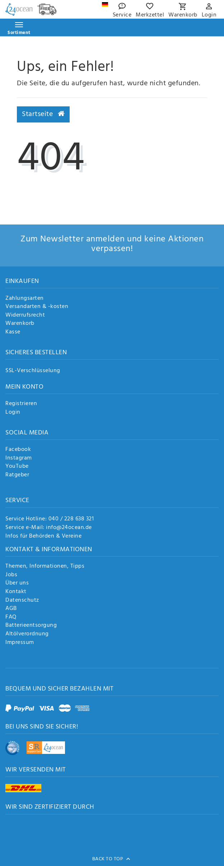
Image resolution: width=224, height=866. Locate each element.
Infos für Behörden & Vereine (43, 536)
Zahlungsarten (24, 298)
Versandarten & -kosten (36, 307)
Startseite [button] (43, 114)
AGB (11, 609)
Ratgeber (17, 475)
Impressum (19, 643)
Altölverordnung (27, 634)
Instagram (18, 458)
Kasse (12, 332)
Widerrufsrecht (25, 315)
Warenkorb (19, 324)
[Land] (105, 4)
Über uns (17, 583)
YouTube (17, 466)
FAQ (11, 617)
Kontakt (16, 592)
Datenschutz (22, 600)
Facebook (18, 450)
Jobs (11, 575)
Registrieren (21, 404)
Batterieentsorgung (31, 625)
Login (12, 412)
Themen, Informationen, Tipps (44, 566)
